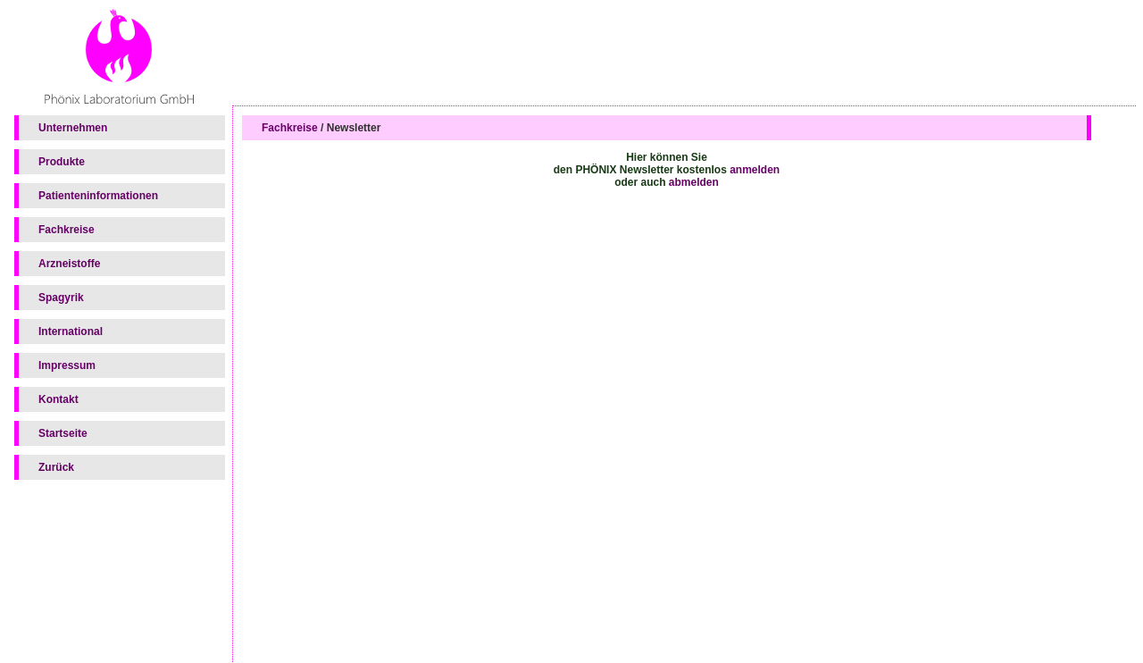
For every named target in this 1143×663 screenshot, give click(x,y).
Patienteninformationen (98, 195)
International (70, 331)
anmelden (755, 170)
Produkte (61, 161)
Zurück (56, 467)
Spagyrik (61, 297)
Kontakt (58, 399)
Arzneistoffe (69, 263)
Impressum (67, 365)
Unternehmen (72, 128)
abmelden (694, 182)
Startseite (63, 433)
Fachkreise (66, 229)
